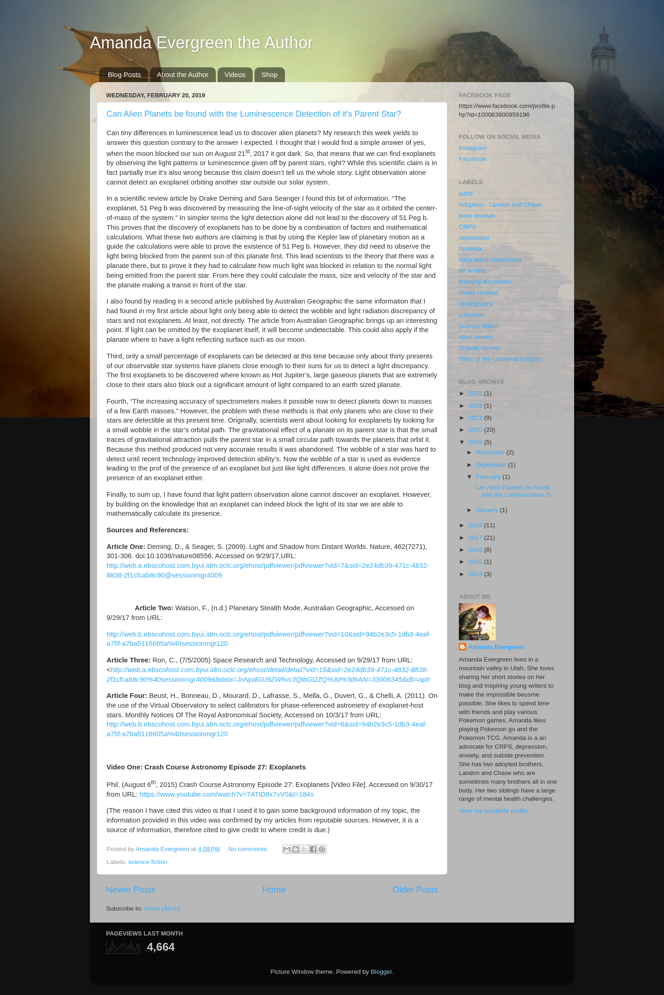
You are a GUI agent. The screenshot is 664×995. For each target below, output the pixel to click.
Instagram (472, 147)
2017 (476, 537)
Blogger (381, 971)
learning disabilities (485, 281)
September (492, 464)
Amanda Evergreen (496, 646)
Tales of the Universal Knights (500, 359)
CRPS (467, 226)
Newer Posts (130, 889)
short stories (476, 337)
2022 (476, 405)
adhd (466, 193)
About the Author (182, 74)
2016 (476, 549)
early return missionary (490, 259)
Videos (235, 74)
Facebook (472, 158)
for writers (472, 270)
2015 (476, 561)
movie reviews (478, 292)
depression (474, 237)
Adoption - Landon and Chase (500, 204)
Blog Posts (124, 74)
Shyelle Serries (480, 348)
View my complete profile (493, 810)
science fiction (147, 861)
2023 (476, 393)
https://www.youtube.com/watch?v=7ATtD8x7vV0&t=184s (227, 794)
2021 (476, 417)
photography (476, 303)
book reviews (477, 215)
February (489, 476)
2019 (476, 442)
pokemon (472, 314)
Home (273, 889)
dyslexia (470, 248)
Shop (269, 74)
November (491, 452)
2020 (476, 429)
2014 (476, 574)
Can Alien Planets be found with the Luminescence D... (515, 491)
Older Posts (415, 889)
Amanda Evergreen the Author (201, 42)
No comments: (249, 849)
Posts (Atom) (162, 908)
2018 (476, 525)
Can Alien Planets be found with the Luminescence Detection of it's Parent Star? (254, 114)
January (488, 509)
